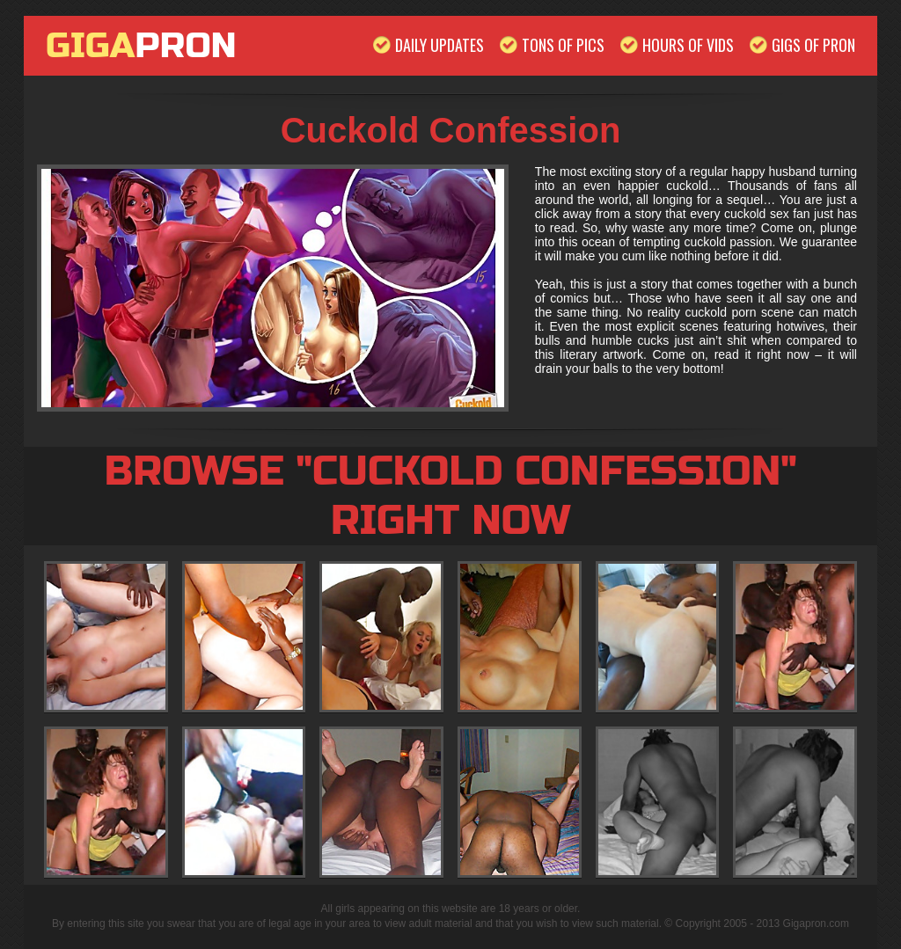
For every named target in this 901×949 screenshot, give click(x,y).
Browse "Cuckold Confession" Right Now (450, 496)
